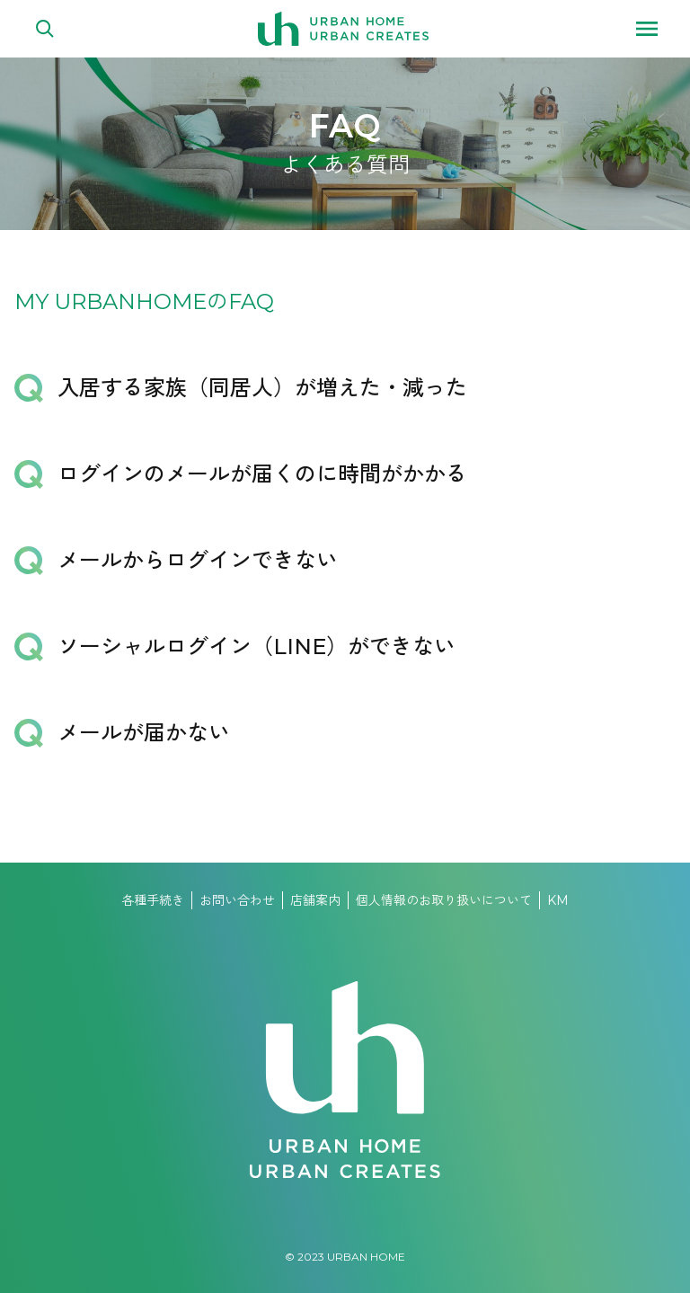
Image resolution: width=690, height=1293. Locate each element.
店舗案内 (315, 900)
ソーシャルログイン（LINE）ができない (257, 646)
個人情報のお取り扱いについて (444, 900)
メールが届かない (144, 733)
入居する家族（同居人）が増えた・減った (262, 388)
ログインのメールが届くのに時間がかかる (262, 474)
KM (558, 900)
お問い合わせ (237, 900)
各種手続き (152, 900)
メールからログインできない (198, 560)
